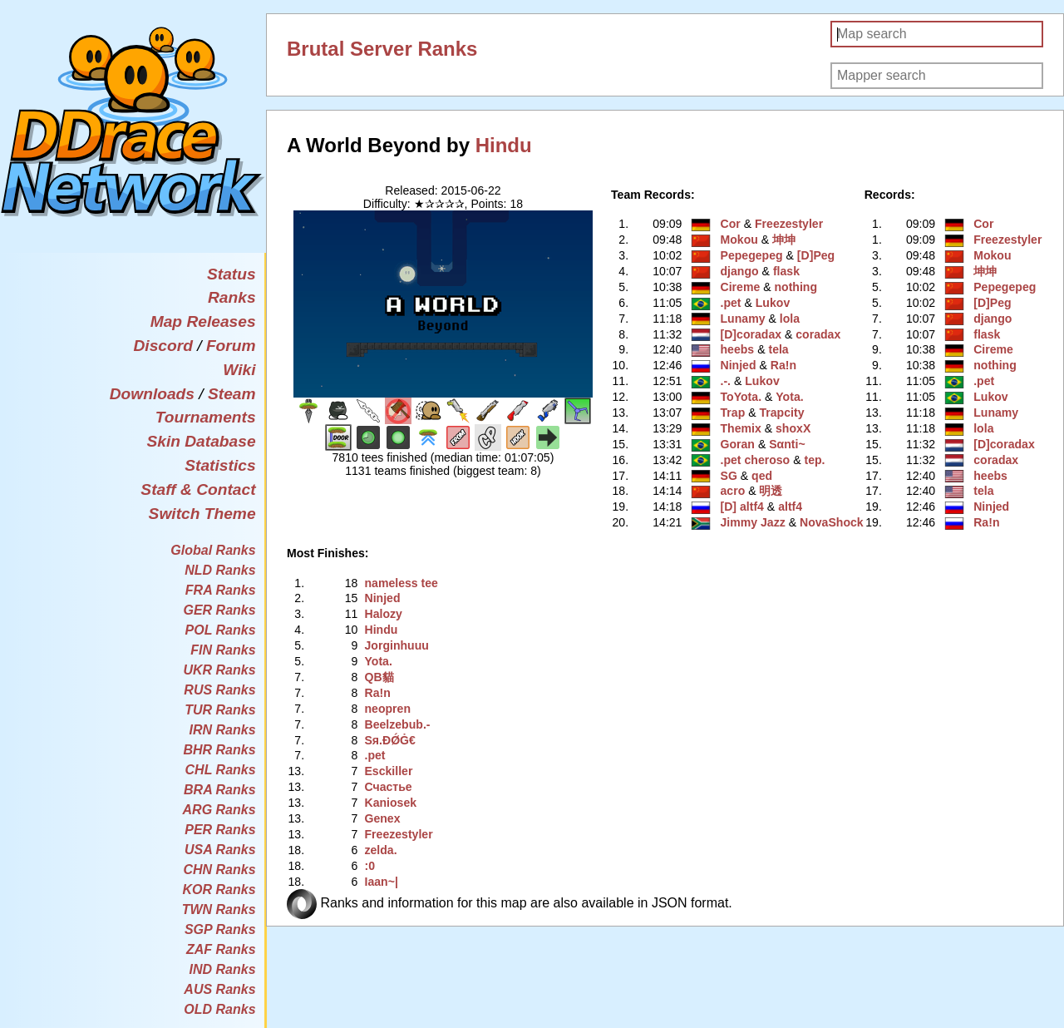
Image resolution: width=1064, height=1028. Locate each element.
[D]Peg (816, 255)
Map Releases (203, 321)
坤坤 (784, 239)
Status (231, 274)
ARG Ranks (219, 810)
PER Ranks (220, 830)
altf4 (790, 506)
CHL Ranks (220, 770)
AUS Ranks (219, 989)
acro (733, 490)
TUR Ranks (220, 710)
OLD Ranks (219, 1009)
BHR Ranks (219, 750)
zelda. (380, 850)
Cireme (741, 287)
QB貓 (378, 677)
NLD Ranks (220, 570)
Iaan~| (380, 881)
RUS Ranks (219, 690)
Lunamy (743, 318)
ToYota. (741, 396)
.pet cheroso (756, 460)
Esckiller (388, 771)
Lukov (773, 302)
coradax (818, 334)
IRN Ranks (223, 730)
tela (778, 349)
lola (790, 318)
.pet (731, 302)
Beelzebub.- (397, 724)
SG (729, 475)
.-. (726, 381)
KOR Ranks (219, 889)
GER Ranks (219, 610)
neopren (387, 708)
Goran (738, 444)
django (740, 271)
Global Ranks (212, 550)
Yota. (789, 396)
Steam (232, 394)
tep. (814, 460)
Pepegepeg (752, 255)
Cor (731, 223)
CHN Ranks (219, 869)
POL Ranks (220, 630)
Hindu (503, 145)
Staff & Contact (197, 489)
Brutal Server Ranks (382, 48)
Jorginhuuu (396, 645)
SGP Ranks (220, 929)
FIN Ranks (222, 650)
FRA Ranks (220, 590)
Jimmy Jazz (753, 522)
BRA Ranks (220, 790)
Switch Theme (202, 513)
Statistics (220, 465)
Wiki (239, 369)
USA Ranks (220, 850)
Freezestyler (789, 223)
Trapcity (781, 412)
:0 (369, 865)
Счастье (387, 786)
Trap (733, 412)
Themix (741, 428)
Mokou (739, 239)
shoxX (793, 428)
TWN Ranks (219, 909)
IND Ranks (223, 969)
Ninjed (738, 365)
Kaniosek (390, 802)
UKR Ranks (219, 670)
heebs (738, 349)
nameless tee (400, 583)
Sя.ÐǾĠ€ (389, 740)
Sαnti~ (787, 444)
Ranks (232, 297)
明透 (770, 490)
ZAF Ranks (221, 949)
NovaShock (832, 522)
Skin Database (200, 441)
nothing (795, 287)
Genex (382, 818)
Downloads (152, 394)
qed (761, 475)
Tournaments (205, 417)
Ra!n (783, 365)
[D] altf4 (742, 506)
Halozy (382, 613)
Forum (231, 345)
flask (786, 271)
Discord (162, 345)
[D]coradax (751, 334)
